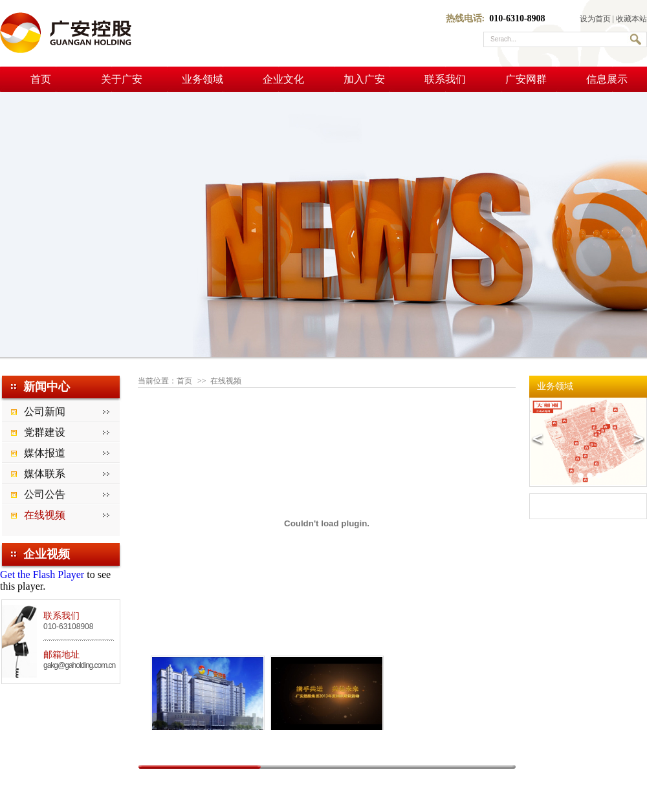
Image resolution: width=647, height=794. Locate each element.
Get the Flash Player (42, 574)
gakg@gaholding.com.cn (79, 665)
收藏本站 (631, 18)
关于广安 (121, 79)
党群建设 (44, 432)
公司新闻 (44, 411)
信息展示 (607, 79)
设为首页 (595, 18)
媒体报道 (44, 452)
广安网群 (526, 79)
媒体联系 (44, 473)
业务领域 (202, 79)
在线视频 (44, 515)
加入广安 (364, 79)
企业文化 (283, 79)
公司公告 (44, 494)
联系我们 (445, 79)
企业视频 (46, 554)
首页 (40, 79)
